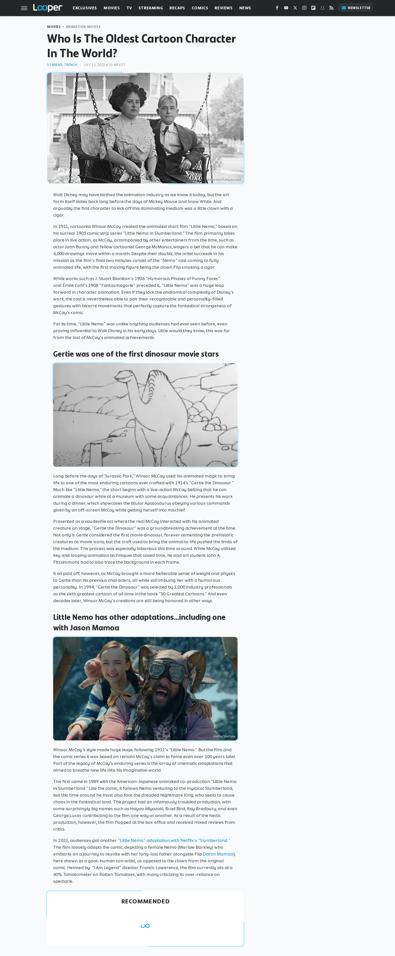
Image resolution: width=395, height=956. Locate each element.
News (245, 8)
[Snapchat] (322, 9)
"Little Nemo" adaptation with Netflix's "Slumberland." (174, 840)
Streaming (151, 8)
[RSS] (331, 9)
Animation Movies (83, 26)
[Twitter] (295, 9)
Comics (200, 8)
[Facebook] (277, 9)
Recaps (177, 8)
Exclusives (85, 8)
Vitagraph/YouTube (221, 462)
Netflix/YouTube (224, 736)
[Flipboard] (313, 9)
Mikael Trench (64, 65)
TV (129, 8)
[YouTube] (286, 9)
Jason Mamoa (218, 854)
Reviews (224, 8)
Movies (112, 8)
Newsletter (356, 8)
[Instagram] (304, 9)
